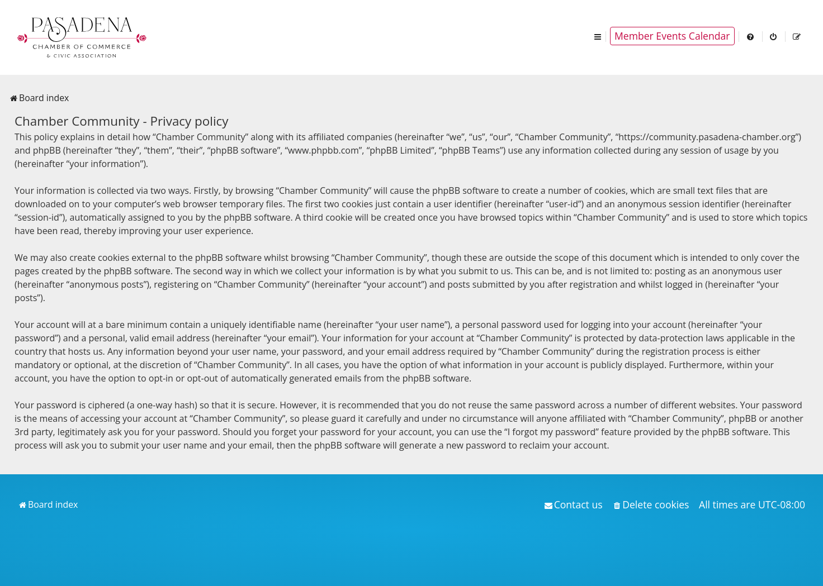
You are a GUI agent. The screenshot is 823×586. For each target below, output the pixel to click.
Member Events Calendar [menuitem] (672, 35)
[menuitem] (751, 36)
